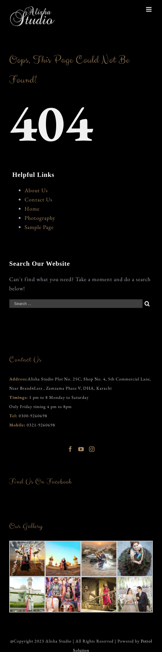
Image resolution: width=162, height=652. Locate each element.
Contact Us (38, 199)
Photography (40, 217)
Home (32, 208)
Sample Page (39, 227)
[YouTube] (81, 449)
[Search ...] (76, 303)
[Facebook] (70, 449)
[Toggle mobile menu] (149, 9)
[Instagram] (92, 449)
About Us (36, 190)
